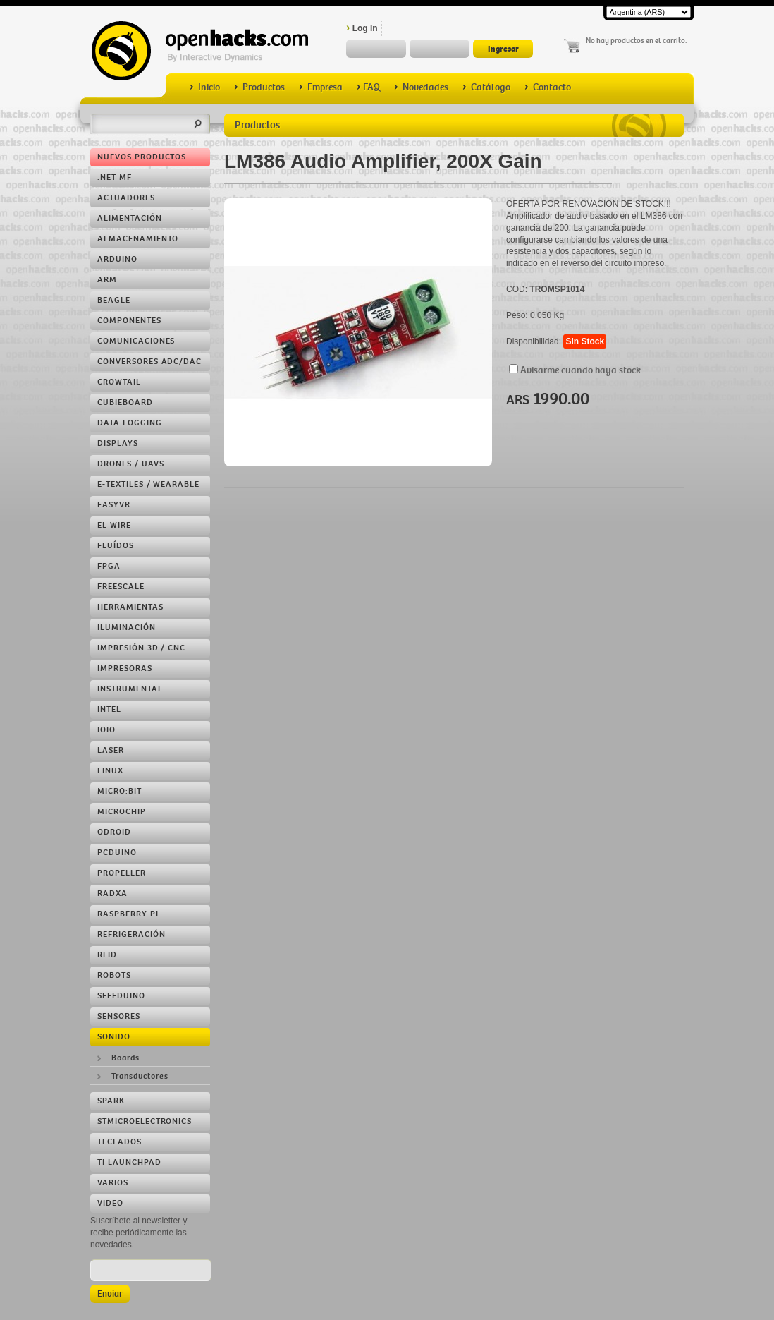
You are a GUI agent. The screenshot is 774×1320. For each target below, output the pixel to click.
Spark (111, 1101)
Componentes (129, 320)
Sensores (118, 1016)
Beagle (113, 300)
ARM (107, 279)
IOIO (106, 730)
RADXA (112, 893)
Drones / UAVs (130, 464)
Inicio (205, 87)
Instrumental (130, 689)
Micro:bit (119, 791)
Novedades (421, 87)
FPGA (109, 566)
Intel (109, 709)
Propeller (121, 873)
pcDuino (117, 852)
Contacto (547, 87)
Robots (114, 975)
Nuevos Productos (141, 157)
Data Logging (129, 423)
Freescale (121, 586)
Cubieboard (125, 402)
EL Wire (114, 525)
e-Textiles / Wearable (148, 484)
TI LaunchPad (129, 1162)
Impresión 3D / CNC (141, 648)
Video (110, 1203)
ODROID (114, 832)
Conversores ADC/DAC (149, 361)
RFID (107, 955)
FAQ (368, 87)
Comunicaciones (136, 341)
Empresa (321, 87)
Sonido (113, 1036)
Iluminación (126, 627)
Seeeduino (121, 996)
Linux (110, 770)
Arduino (117, 259)
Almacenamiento (137, 239)
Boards (125, 1058)
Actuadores (126, 198)
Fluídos (115, 545)
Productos (259, 87)
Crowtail (119, 382)
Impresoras (124, 668)
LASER (110, 750)
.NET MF (114, 177)
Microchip (121, 811)
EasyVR (113, 504)
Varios (112, 1182)
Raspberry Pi (128, 914)
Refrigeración (131, 934)
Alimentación (129, 218)
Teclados (119, 1142)
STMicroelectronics (144, 1121)
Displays (117, 443)
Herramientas (130, 607)
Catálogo (486, 87)
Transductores (139, 1076)
